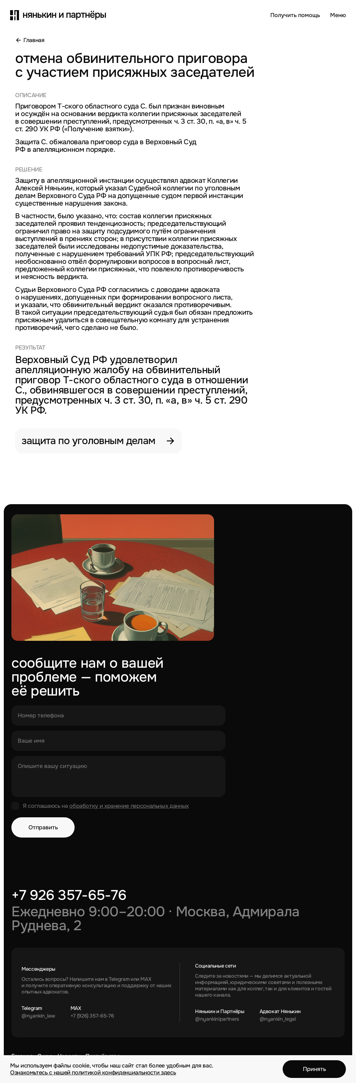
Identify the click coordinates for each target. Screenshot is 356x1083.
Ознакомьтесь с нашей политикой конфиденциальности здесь (93, 1072)
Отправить (43, 827)
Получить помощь (295, 15)
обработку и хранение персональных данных (129, 805)
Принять (314, 1069)
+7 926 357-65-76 (68, 895)
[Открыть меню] (338, 15)
